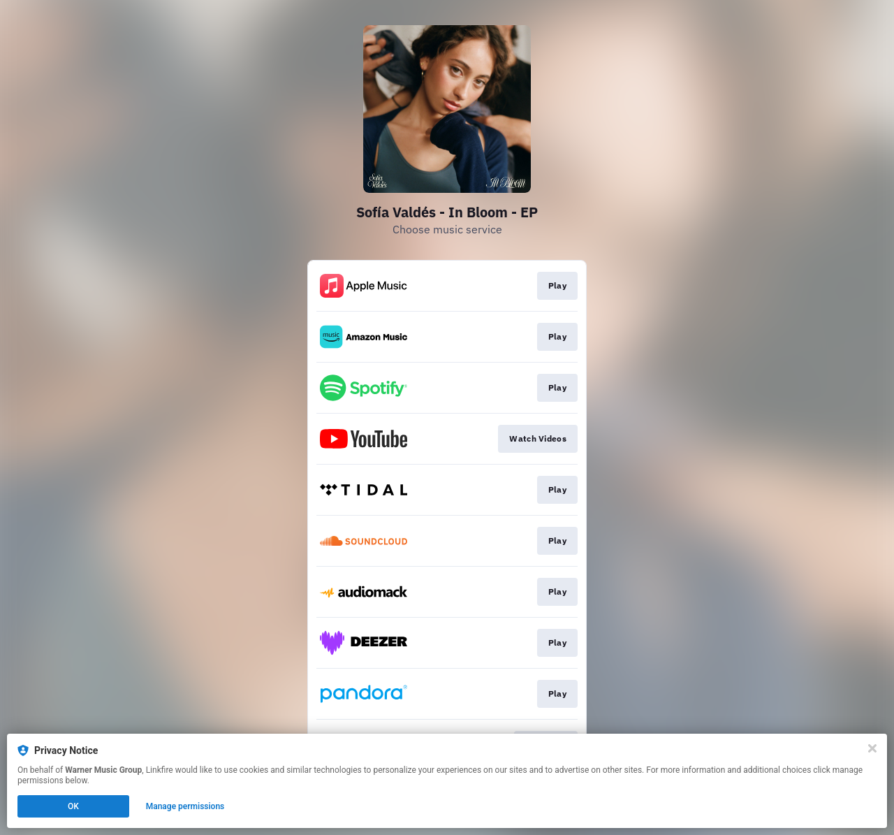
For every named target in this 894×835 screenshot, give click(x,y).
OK (73, 806)
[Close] (872, 748)
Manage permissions (185, 806)
